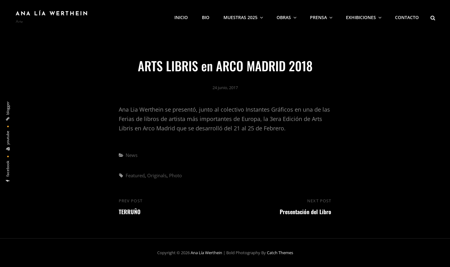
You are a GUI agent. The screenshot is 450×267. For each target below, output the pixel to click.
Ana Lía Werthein (52, 14)
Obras (287, 17)
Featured (135, 175)
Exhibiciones (364, 17)
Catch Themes (280, 252)
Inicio (181, 17)
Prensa (321, 17)
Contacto (407, 17)
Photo (175, 175)
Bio (205, 17)
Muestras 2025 (243, 17)
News (132, 155)
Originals (157, 175)
